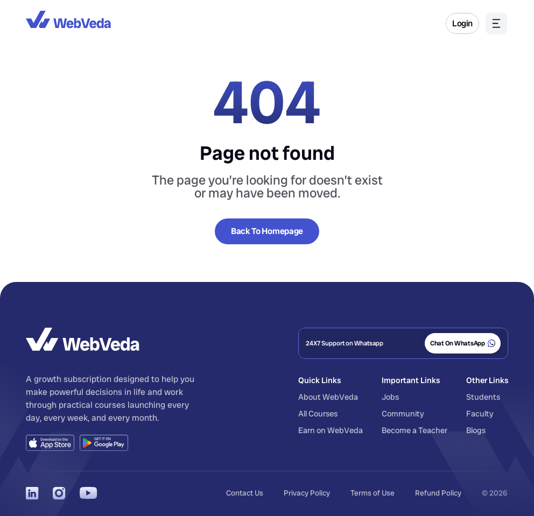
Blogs (476, 430)
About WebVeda (328, 397)
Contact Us (244, 493)
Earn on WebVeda (330, 430)
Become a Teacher (414, 430)
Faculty (480, 413)
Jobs (390, 397)
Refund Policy (438, 493)
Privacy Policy (307, 493)
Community (403, 413)
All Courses (318, 413)
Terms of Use (372, 493)
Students (483, 397)
